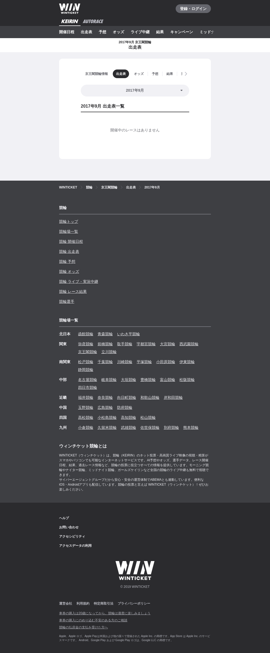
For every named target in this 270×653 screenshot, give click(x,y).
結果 (160, 32)
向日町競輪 (126, 397)
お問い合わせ (69, 527)
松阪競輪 (187, 379)
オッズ (118, 32)
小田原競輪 (165, 362)
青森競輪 (105, 334)
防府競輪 (124, 407)
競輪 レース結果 (73, 291)
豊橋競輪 (148, 379)
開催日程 (66, 32)
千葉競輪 (105, 362)
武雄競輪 (128, 427)
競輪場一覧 (68, 231)
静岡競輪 (85, 369)
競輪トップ (68, 221)
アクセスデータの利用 (75, 546)
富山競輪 (167, 379)
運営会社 (65, 603)
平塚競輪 (144, 362)
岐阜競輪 (109, 379)
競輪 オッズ (69, 271)
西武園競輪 (188, 344)
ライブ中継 (140, 32)
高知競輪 (128, 417)
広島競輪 (105, 407)
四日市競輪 (87, 387)
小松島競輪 (107, 417)
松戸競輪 (85, 362)
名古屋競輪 (87, 379)
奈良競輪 (105, 397)
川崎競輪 (124, 362)
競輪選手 (66, 301)
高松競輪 (85, 417)
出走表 (86, 32)
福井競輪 (85, 397)
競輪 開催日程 (71, 241)
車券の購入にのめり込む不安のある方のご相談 (93, 620)
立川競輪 (109, 352)
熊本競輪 (190, 427)
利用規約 (82, 603)
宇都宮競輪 (146, 344)
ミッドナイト (211, 32)
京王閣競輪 (87, 352)
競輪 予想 (67, 261)
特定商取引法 (103, 603)
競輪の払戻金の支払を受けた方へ (83, 627)
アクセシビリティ (72, 536)
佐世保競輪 (149, 427)
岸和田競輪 (173, 397)
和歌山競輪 (149, 397)
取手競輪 (124, 344)
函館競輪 (85, 334)
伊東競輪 (187, 362)
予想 (102, 32)
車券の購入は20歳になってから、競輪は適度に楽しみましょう (104, 613)
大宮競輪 (167, 344)
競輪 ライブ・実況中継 (78, 281)
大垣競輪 (128, 379)
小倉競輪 (85, 427)
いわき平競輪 (128, 334)
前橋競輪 (105, 344)
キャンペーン (181, 32)
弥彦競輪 (85, 344)
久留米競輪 (107, 427)
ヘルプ (64, 518)
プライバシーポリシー (134, 603)
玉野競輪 (85, 407)
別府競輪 (171, 427)
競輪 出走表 (69, 251)
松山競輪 (148, 417)
